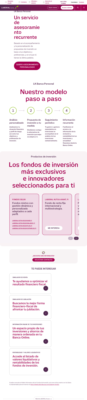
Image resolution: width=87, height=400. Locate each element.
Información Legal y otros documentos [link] (40, 383)
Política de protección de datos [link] (38, 376)
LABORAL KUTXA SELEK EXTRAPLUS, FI (24, 228)
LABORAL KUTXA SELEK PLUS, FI (22, 226)
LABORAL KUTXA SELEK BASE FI (22, 221)
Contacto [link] (24, 2)
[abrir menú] (84, 8)
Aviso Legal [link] (33, 372)
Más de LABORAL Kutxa (43, 357)
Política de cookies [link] (35, 374)
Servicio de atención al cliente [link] (38, 379)
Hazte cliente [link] (53, 7)
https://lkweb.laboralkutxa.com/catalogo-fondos (44, 342)
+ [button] (36, 294)
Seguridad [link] (33, 386)
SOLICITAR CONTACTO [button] (43, 260)
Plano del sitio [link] (34, 392)
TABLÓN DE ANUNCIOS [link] (36, 369)
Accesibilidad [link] (33, 388)
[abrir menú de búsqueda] (78, 8)
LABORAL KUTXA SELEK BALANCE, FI (23, 223)
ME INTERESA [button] (53, 229)
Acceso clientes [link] (67, 7)
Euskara (81, 2)
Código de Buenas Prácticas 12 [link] (38, 390)
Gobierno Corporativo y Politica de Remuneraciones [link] (44, 381)
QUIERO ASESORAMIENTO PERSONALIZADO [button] (27, 66)
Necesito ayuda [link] (10, 2)
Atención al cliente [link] (48, 2)
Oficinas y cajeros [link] (34, 2)
